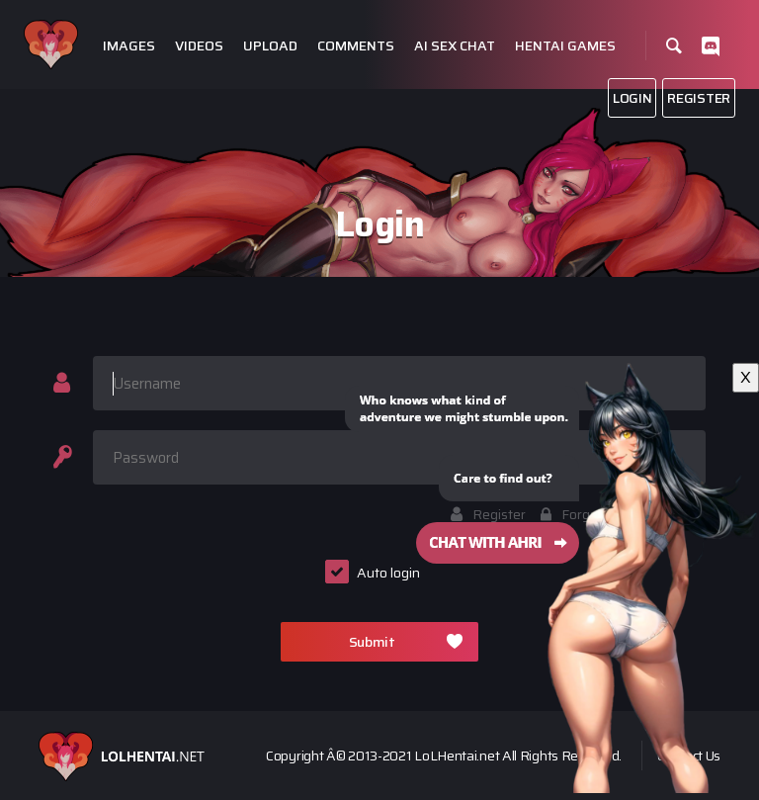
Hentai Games (565, 46)
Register (698, 98)
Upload (270, 46)
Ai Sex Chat (454, 46)
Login (632, 98)
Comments (355, 46)
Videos (199, 46)
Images (129, 46)
